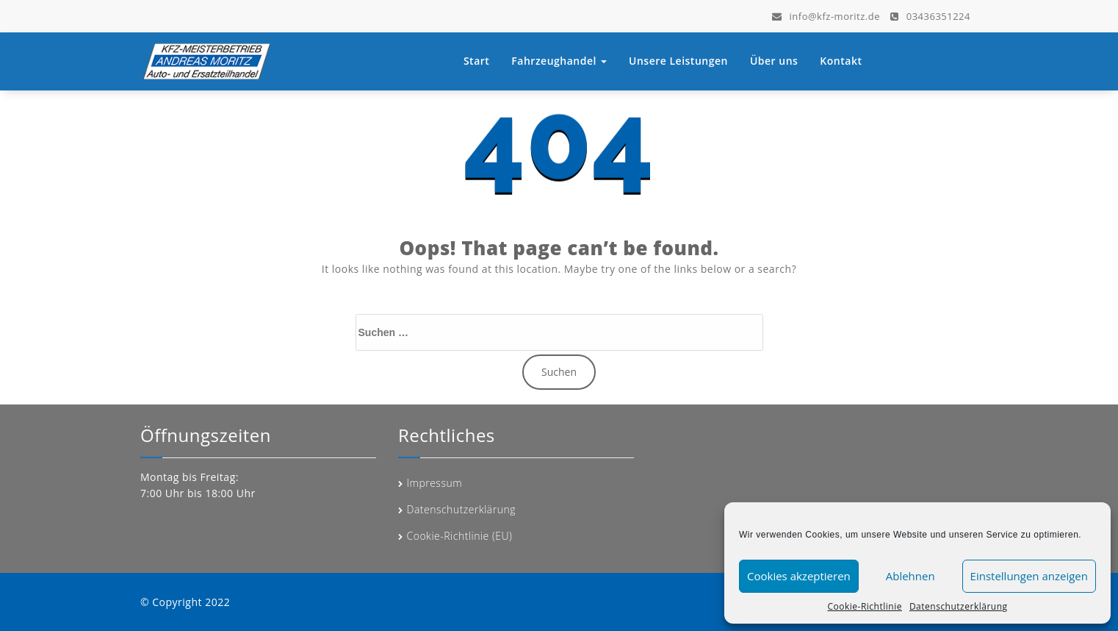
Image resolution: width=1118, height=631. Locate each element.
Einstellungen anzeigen (1029, 575)
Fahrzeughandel (559, 61)
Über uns (774, 61)
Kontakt (841, 61)
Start (476, 61)
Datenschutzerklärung (958, 606)
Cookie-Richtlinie (864, 606)
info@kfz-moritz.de (826, 15)
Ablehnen (910, 575)
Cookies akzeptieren (799, 575)
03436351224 (930, 15)
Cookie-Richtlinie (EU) (460, 536)
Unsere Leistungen (678, 61)
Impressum (435, 483)
